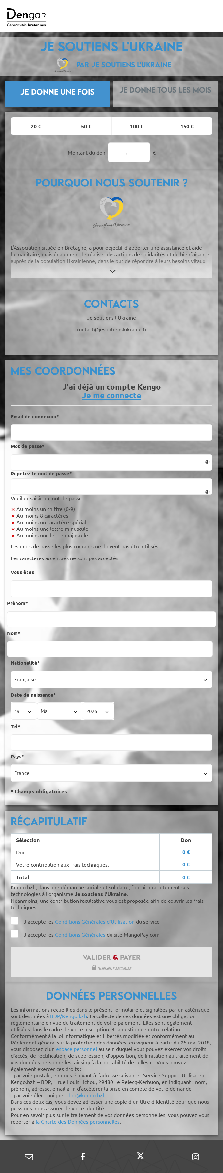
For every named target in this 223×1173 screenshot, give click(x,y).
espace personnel (76, 1048)
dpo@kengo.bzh (86, 1095)
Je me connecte (111, 395)
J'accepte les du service (92, 921)
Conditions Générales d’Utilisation (95, 921)
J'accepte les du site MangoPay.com (92, 934)
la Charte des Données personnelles (78, 1121)
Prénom (17, 603)
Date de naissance (33, 694)
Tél (15, 726)
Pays (17, 756)
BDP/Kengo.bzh (68, 1016)
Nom (13, 633)
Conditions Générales (81, 934)
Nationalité (25, 662)
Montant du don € (112, 152)
